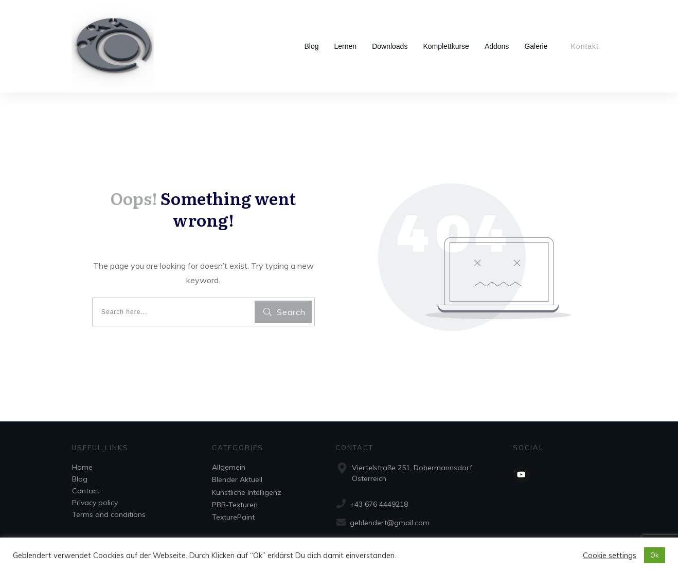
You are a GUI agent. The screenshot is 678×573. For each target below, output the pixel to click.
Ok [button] (654, 555)
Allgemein (228, 467)
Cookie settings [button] (609, 555)
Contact (85, 490)
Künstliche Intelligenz (246, 492)
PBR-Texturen (235, 504)
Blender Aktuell (237, 479)
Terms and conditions (109, 514)
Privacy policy (95, 502)
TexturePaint (233, 517)
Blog (79, 479)
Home (82, 467)
